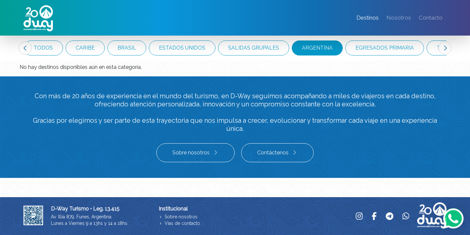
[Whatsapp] (453, 218)
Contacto (431, 17)
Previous (25, 48)
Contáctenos (277, 152)
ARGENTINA (317, 48)
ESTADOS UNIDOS (182, 48)
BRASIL (127, 48)
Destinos (367, 17)
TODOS (43, 48)
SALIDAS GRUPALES (253, 48)
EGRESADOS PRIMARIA (384, 48)
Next (444, 48)
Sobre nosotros (195, 152)
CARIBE (85, 48)
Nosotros (398, 17)
